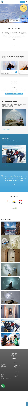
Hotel (15, 364)
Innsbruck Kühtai (3, 366)
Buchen (22, 1)
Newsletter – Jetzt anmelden (5, 378)
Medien (2, 376)
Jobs (1, 377)
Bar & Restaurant (17, 365)
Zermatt (2, 367)
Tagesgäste (8, 93)
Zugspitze (2, 368)
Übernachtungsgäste (17, 93)
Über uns (2, 374)
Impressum (16, 375)
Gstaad (2, 365)
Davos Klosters (3, 364)
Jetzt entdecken (7, 129)
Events (15, 366)
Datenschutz (16, 376)
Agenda (15, 367)
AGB (14, 374)
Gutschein (15, 368)
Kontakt (2, 375)
